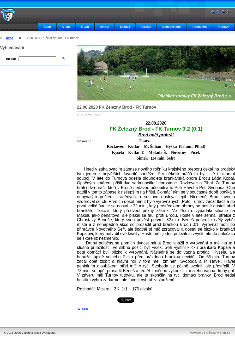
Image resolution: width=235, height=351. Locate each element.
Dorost (104, 26)
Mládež (125, 26)
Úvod (47, 26)
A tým (66, 26)
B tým (85, 26)
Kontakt (223, 26)
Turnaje (146, 26)
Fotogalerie (199, 26)
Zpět (85, 308)
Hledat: (11, 58)
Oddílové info (171, 26)
